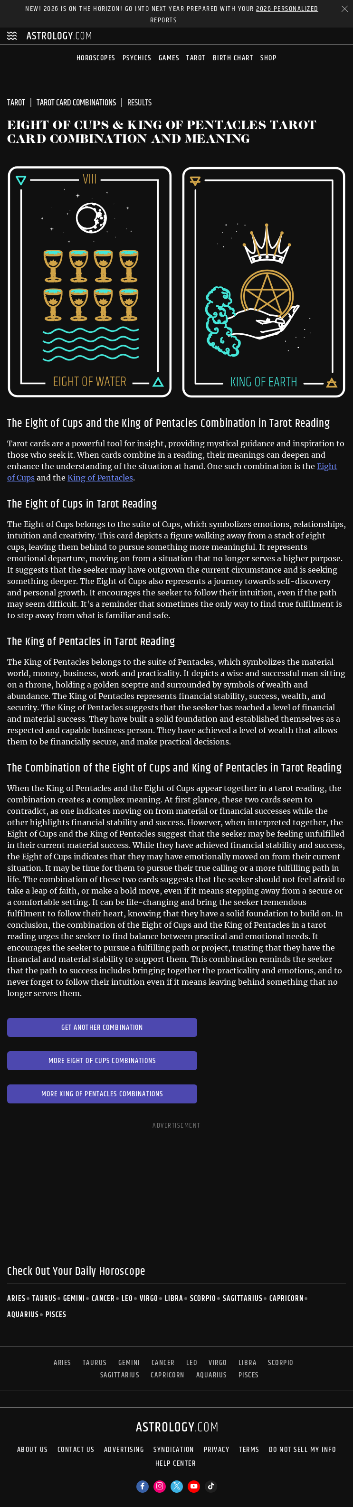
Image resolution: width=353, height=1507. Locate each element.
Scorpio (203, 1299)
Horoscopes (95, 58)
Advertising (124, 1450)
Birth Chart (233, 58)
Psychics (137, 58)
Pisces (56, 1315)
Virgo (149, 1299)
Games (169, 58)
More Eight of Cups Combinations (102, 1061)
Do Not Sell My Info (302, 1450)
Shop (268, 58)
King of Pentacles (100, 477)
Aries (16, 1299)
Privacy (217, 1450)
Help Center (175, 1464)
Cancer (103, 1299)
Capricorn (286, 1299)
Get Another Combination (102, 1028)
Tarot (196, 58)
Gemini (74, 1299)
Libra (174, 1299)
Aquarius (23, 1315)
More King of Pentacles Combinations (102, 1094)
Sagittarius (243, 1299)
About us (32, 1450)
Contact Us (76, 1450)
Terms (249, 1450)
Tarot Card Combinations (76, 103)
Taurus (44, 1299)
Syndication (173, 1450)
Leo (127, 1299)
